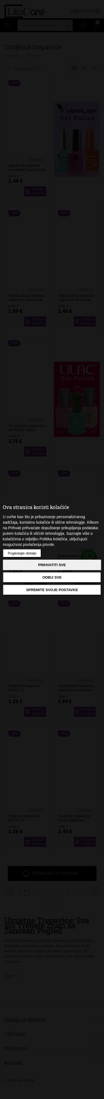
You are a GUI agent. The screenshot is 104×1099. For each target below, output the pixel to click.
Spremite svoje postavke (52, 590)
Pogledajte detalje (22, 553)
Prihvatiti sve (52, 565)
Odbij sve (52, 577)
